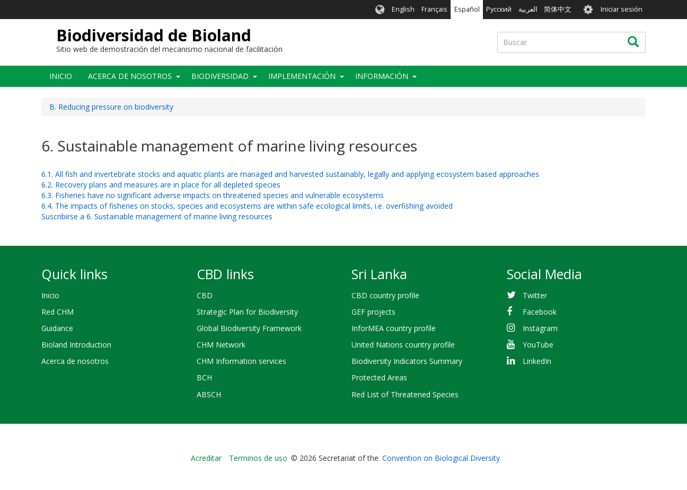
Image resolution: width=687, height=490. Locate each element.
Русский (499, 9)
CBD (205, 295)
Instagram (540, 328)
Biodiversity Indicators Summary (406, 361)
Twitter (535, 295)
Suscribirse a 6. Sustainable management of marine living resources (156, 216)
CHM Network (221, 345)
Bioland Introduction (76, 345)
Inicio (60, 76)
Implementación (302, 76)
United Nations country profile (403, 345)
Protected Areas (379, 377)
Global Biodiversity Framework (249, 328)
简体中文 (557, 9)
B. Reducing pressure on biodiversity (111, 107)
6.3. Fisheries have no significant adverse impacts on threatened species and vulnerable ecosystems (212, 195)
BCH (204, 377)
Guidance (57, 328)
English (403, 9)
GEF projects (373, 312)
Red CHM (57, 312)
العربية (528, 9)
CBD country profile (385, 295)
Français (434, 9)
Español (467, 9)
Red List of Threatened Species (405, 394)
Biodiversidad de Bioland (153, 35)
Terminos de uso (258, 458)
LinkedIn (537, 361)
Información (381, 76)
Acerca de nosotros (130, 76)
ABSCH (209, 394)
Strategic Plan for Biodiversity (247, 312)
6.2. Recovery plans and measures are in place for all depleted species (160, 185)
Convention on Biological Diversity (441, 458)
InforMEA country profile (393, 328)
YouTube (538, 345)
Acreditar (206, 458)
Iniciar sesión (621, 9)
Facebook (540, 312)
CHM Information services (241, 361)
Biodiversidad (220, 76)
